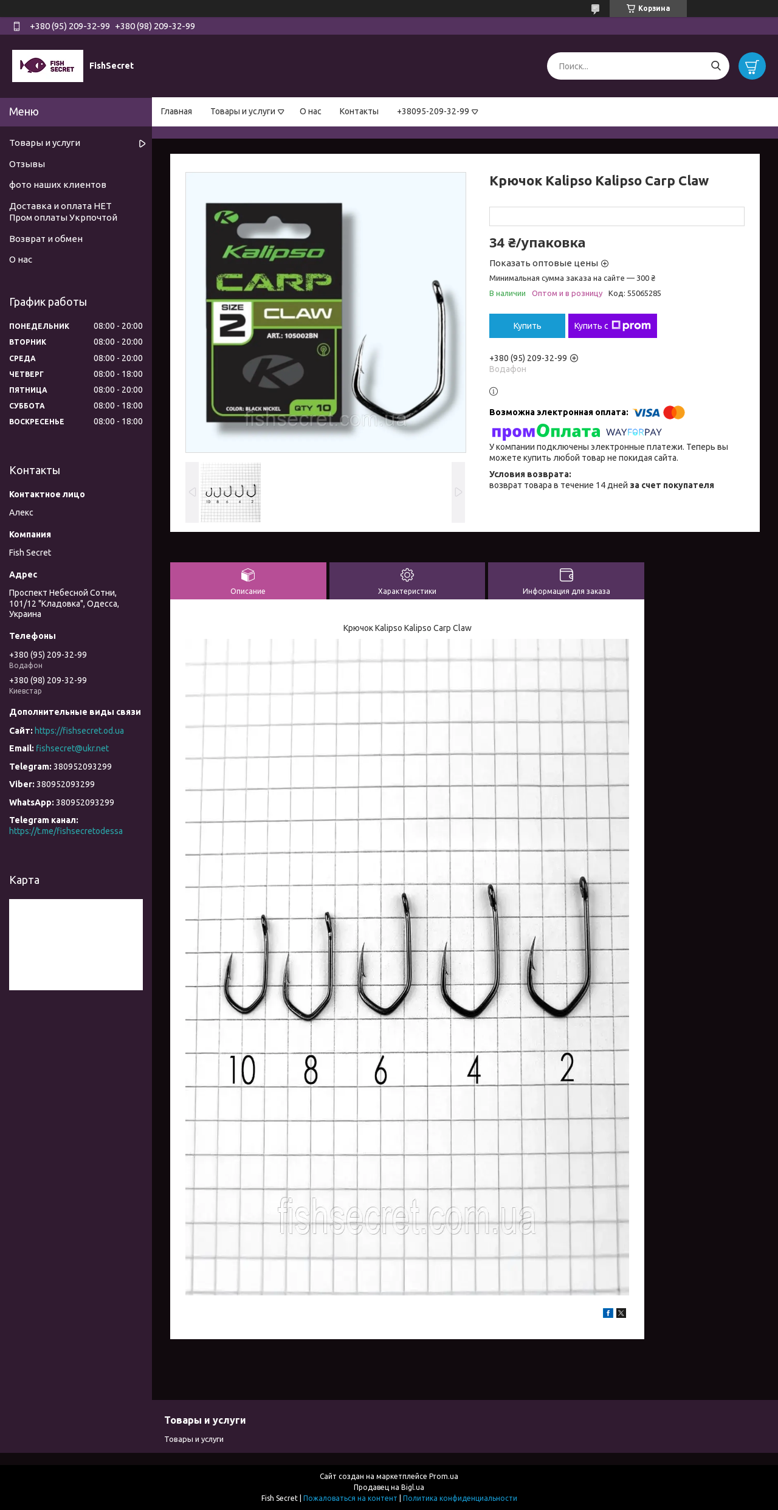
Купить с (612, 325)
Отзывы (27, 164)
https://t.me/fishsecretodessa (66, 831)
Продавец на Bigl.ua (389, 1487)
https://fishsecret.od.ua (79, 731)
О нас (311, 111)
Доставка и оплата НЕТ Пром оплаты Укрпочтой (63, 211)
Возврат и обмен (46, 238)
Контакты (359, 111)
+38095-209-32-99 (433, 111)
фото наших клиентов (57, 184)
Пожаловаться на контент (350, 1498)
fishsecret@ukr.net (72, 748)
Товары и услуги (242, 111)
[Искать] (715, 66)
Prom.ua (443, 1476)
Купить (528, 326)
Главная (176, 111)
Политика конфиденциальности (460, 1498)
